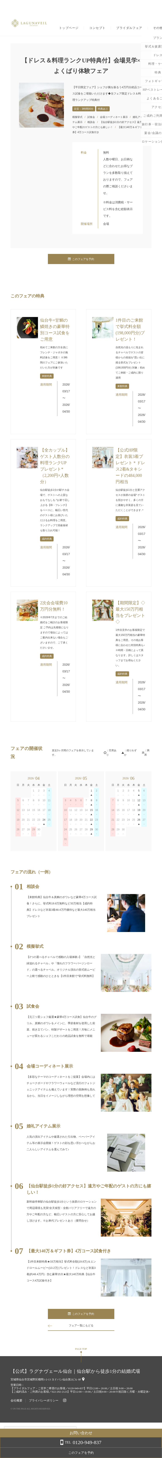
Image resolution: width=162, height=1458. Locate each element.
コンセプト (97, 28)
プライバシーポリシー (43, 1400)
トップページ (68, 28)
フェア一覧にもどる (81, 1325)
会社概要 (16, 1400)
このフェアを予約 (81, 259)
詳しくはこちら (43, 1447)
